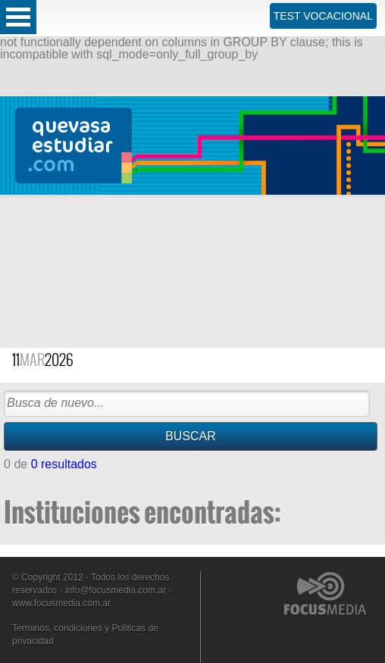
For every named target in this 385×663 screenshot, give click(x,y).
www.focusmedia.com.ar (61, 603)
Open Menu (18, 17)
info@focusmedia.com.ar (115, 590)
